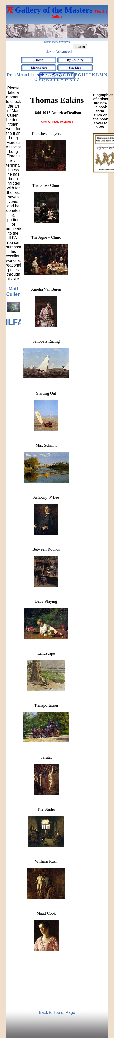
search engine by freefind (57, 42)
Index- (47, 51)
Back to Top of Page (57, 1012)
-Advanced (63, 51)
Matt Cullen (13, 291)
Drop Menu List (21, 75)
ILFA (14, 322)
